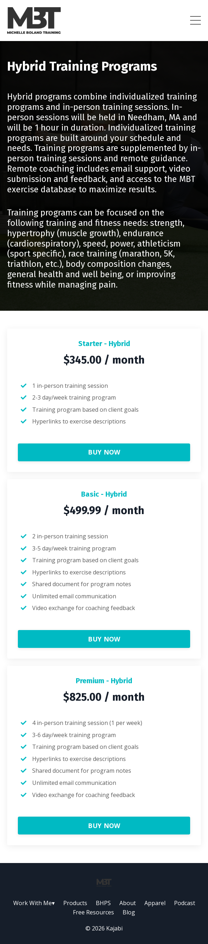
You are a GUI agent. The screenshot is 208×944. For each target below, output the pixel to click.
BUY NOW (104, 452)
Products (75, 903)
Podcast (184, 903)
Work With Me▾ (34, 903)
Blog (129, 912)
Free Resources (93, 912)
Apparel (154, 903)
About (127, 903)
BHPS (103, 903)
